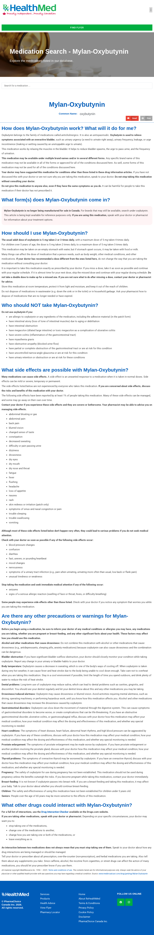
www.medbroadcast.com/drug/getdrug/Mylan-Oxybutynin (123, 874)
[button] (150, 9)
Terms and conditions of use (60, 870)
